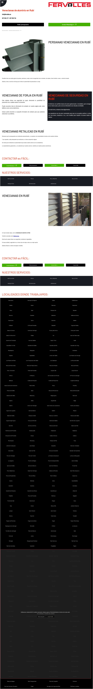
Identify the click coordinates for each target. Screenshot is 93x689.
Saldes (74, 320)
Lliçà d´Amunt (75, 370)
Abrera (10, 516)
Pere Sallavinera (11, 470)
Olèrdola (32, 480)
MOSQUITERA (11, 183)
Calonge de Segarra (32, 300)
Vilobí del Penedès (32, 370)
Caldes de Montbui (53, 470)
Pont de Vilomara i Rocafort (10, 686)
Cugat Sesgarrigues (11, 420)
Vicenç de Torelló (75, 330)
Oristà (32, 506)
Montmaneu (53, 536)
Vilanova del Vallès (74, 415)
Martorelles (32, 385)
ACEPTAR (50, 616)
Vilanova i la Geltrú (53, 415)
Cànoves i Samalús (74, 445)
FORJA (32, 178)
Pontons (75, 681)
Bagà (75, 400)
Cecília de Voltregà (32, 330)
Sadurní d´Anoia (11, 330)
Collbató (11, 325)
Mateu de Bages (11, 681)
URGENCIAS (53, 183)
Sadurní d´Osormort (10, 335)
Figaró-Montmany (75, 521)
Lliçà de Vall (53, 370)
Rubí (32, 310)
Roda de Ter (53, 310)
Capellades (32, 355)
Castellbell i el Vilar (10, 345)
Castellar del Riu (53, 345)
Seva (75, 500)
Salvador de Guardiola (75, 450)
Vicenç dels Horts (53, 330)
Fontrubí (11, 536)
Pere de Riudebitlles (11, 475)
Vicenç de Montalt (32, 420)
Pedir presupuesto (23, 24)
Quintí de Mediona (53, 465)
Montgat (11, 541)
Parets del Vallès (11, 390)
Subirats (53, 320)
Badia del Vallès (10, 415)
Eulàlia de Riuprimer (53, 380)
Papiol (74, 546)
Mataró (74, 410)
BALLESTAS (75, 178)
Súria (32, 320)
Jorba (32, 536)
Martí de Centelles (11, 546)
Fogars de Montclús (10, 521)
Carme (10, 480)
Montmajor (74, 536)
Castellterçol (53, 491)
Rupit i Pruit (53, 340)
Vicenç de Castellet (53, 450)
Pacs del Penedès (32, 495)
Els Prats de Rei (53, 350)
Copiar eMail (75, 165)
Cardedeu (74, 350)
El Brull (53, 526)
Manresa (53, 305)
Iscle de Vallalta (32, 340)
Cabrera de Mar (74, 425)
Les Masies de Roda (10, 360)
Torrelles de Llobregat (11, 531)
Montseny (32, 440)
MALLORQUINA (53, 178)
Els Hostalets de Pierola (53, 375)
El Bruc (11, 375)
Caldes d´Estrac (53, 435)
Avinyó (32, 435)
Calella (10, 305)
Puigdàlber (53, 546)
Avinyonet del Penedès (10, 435)
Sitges (53, 500)
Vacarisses (10, 320)
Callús (53, 300)
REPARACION (32, 183)
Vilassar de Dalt (32, 415)
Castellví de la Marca (32, 491)
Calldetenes (75, 300)
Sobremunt (32, 500)
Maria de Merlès (74, 365)
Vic (53, 335)
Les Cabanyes (53, 360)
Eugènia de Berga (75, 380)
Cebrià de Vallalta (53, 420)
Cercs (53, 485)
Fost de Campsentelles (53, 460)
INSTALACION (11, 178)
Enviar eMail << (54, 165)
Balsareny (32, 395)
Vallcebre (53, 315)
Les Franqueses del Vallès (32, 360)
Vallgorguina (53, 395)
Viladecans (53, 430)
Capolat (11, 355)
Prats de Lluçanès (53, 681)
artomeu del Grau (32, 425)
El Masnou (32, 375)
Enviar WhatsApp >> (69, 24)
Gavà (32, 390)
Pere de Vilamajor (11, 455)
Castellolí (32, 546)
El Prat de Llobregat (74, 375)
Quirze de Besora (32, 465)
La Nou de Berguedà (74, 455)
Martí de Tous (75, 541)
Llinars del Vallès (53, 355)
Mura (11, 310)
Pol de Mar (74, 465)
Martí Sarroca (53, 541)
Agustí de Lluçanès (10, 410)
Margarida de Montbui (32, 541)
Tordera (75, 511)
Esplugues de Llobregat (10, 526)
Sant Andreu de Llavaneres (53, 405)
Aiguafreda (53, 400)
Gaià (75, 531)
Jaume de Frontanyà (11, 340)
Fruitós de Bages (32, 460)
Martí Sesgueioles (32, 681)
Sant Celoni (53, 511)
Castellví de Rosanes (11, 491)
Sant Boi (11, 425)
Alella (32, 400)
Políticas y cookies (74, 686)
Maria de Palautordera (32, 365)
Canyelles (53, 445)
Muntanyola (11, 440)
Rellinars (53, 495)
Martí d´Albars (53, 475)
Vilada (32, 335)
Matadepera (11, 350)
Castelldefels (75, 480)
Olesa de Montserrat (53, 390)
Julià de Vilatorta (75, 506)
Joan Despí (32, 445)
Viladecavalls (32, 430)
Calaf (75, 340)
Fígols (53, 521)
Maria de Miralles (53, 365)
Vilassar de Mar (53, 440)
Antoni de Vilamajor (32, 405)
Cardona (32, 485)
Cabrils (10, 405)
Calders (75, 435)
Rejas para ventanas (5, 30)
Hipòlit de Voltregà (32, 470)
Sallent (53, 410)
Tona (75, 440)
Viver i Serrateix (11, 370)
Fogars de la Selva (32, 521)
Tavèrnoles (53, 516)
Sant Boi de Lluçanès (75, 420)
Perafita (75, 385)
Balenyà (11, 380)
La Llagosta (11, 460)
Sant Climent (32, 511)
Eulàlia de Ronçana (32, 380)
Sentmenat (53, 531)
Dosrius (11, 315)
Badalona (75, 430)
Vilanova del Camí (53, 425)
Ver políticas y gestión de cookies (46, 613)
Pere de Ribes (32, 475)
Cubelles (32, 315)
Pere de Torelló (32, 455)
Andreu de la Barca (74, 405)
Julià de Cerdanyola (10, 445)
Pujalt (32, 686)
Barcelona (10, 300)
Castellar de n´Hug (74, 345)
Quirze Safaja (75, 460)
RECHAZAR (41, 616)
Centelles (75, 485)
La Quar (11, 511)
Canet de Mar (32, 450)
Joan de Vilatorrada (74, 335)
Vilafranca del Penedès (10, 430)
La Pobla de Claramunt (53, 455)
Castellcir (11, 485)
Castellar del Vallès (32, 345)
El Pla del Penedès (32, 325)
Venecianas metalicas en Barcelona (14, 30)
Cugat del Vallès (74, 325)
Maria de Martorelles (11, 365)
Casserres (74, 475)
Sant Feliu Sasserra (74, 470)
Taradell (75, 516)
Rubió (32, 305)
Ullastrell (75, 491)
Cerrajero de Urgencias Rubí (53, 686)
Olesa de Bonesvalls (74, 390)
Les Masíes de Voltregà (74, 355)
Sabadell (53, 325)
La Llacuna (74, 526)
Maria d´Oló (53, 506)
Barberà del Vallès (11, 395)
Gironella (32, 526)
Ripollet (75, 310)
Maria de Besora (32, 531)
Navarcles (74, 305)
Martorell (75, 395)
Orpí (11, 506)
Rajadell (75, 495)
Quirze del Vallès (11, 465)
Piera (53, 385)
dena (53, 480)
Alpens (10, 400)
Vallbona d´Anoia (75, 315)
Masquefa (32, 350)
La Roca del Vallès (75, 360)
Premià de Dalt (10, 500)
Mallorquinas (16, 236)
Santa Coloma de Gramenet (10, 385)
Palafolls (11, 495)
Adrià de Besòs (32, 410)
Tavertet (32, 516)
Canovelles (10, 450)
